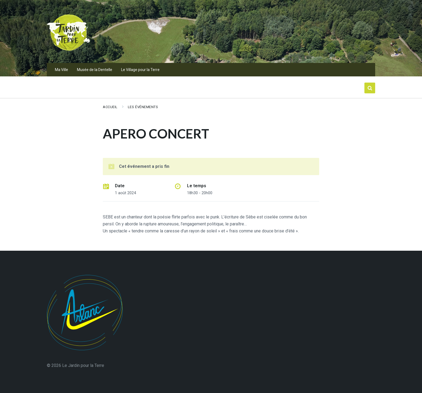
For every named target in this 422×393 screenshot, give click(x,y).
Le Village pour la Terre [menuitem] (140, 70)
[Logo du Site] (68, 52)
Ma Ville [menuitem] (61, 70)
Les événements (143, 107)
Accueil (110, 107)
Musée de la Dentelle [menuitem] (94, 70)
